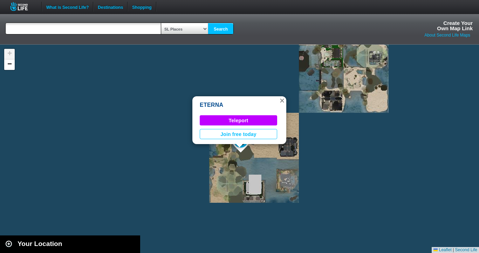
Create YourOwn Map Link (455, 25)
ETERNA (211, 105)
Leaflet (442, 249)
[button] (282, 100)
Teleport (238, 120)
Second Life (23, 6)
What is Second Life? (67, 6)
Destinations (110, 6)
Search (221, 29)
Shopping (141, 6)
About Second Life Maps (447, 35)
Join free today (238, 134)
